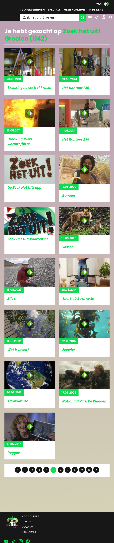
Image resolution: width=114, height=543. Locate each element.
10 (89, 469)
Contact (28, 521)
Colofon (28, 526)
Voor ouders (30, 516)
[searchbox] (49, 17)
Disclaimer (29, 532)
